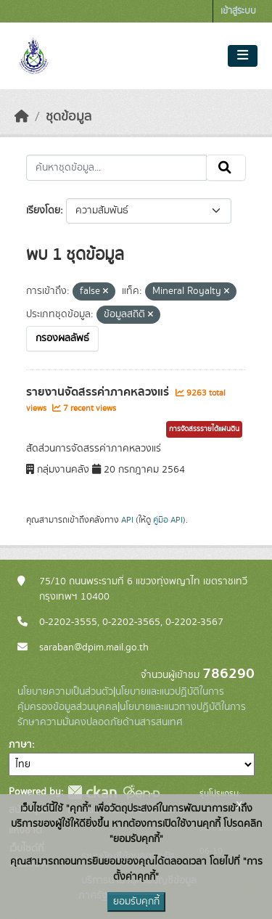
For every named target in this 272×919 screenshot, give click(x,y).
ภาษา (20, 745)
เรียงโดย (43, 210)
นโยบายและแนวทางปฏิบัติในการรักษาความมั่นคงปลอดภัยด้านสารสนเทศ (131, 715)
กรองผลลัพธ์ (62, 338)
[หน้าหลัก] (22, 116)
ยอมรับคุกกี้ (136, 901)
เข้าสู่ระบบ (238, 11)
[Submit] (226, 168)
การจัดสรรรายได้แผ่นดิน (204, 429)
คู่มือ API (168, 519)
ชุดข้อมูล (68, 116)
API (127, 519)
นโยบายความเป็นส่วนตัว (65, 692)
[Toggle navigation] (242, 56)
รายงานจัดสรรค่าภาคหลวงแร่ (99, 392)
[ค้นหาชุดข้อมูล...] (116, 168)
